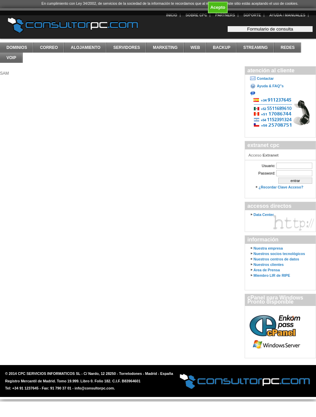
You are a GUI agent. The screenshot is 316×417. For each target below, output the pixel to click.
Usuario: (268, 166)
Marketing (165, 47)
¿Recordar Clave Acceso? (281, 187)
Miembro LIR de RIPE (271, 275)
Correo (49, 47)
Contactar (265, 78)
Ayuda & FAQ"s (270, 86)
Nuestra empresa (268, 248)
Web (195, 47)
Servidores (126, 47)
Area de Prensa (266, 270)
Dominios (16, 47)
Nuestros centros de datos (276, 259)
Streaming (255, 47)
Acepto (217, 7)
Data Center (263, 215)
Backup (221, 47)
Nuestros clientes (268, 264)
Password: (266, 173)
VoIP (11, 57)
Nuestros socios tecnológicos (279, 254)
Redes (288, 47)
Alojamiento (85, 47)
